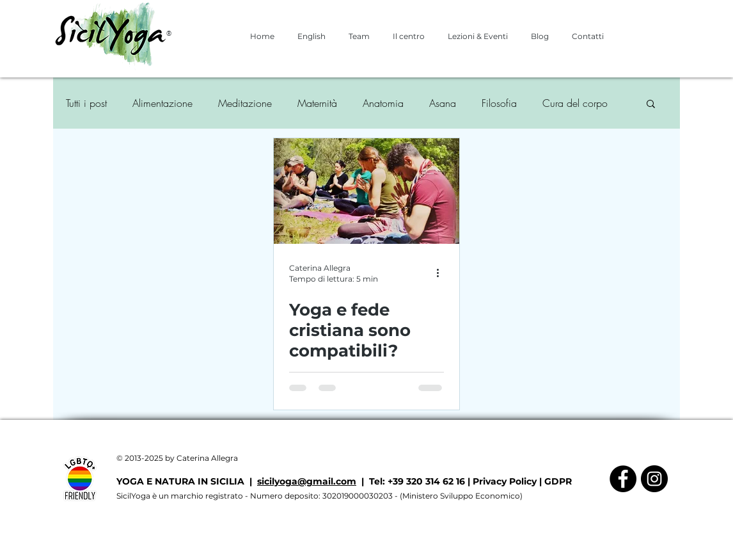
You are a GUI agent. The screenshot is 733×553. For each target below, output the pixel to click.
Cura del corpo (575, 103)
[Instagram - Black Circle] (654, 478)
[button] (651, 104)
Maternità (317, 103)
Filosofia (499, 103)
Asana (442, 103)
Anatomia (383, 103)
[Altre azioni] (442, 272)
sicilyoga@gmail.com (306, 481)
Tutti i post (86, 103)
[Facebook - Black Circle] (623, 478)
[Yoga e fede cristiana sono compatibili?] (366, 191)
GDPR (558, 481)
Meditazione (245, 103)
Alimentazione (162, 103)
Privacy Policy (505, 481)
